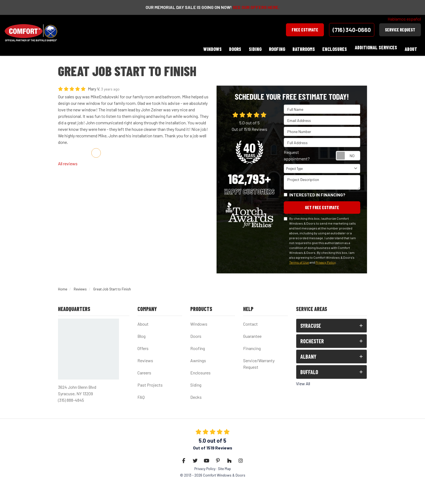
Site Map (224, 466)
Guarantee (252, 333)
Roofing (197, 345)
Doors (195, 333)
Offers (143, 345)
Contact (250, 321)
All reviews (68, 160)
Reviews (145, 358)
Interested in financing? (317, 191)
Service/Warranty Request (259, 361)
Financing (252, 345)
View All (303, 381)
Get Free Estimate (322, 204)
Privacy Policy (325, 259)
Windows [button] (207, 47)
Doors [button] (231, 47)
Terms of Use (299, 259)
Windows (198, 321)
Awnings (198, 358)
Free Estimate (305, 29)
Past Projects (150, 382)
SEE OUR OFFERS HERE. (256, 7)
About (143, 321)
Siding (195, 382)
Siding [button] (251, 47)
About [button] (410, 47)
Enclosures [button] (333, 47)
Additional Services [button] (375, 47)
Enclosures (200, 370)
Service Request (400, 29)
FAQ (141, 394)
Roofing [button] (274, 47)
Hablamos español (404, 18)
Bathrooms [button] (302, 47)
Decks (196, 394)
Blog (141, 333)
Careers (144, 370)
